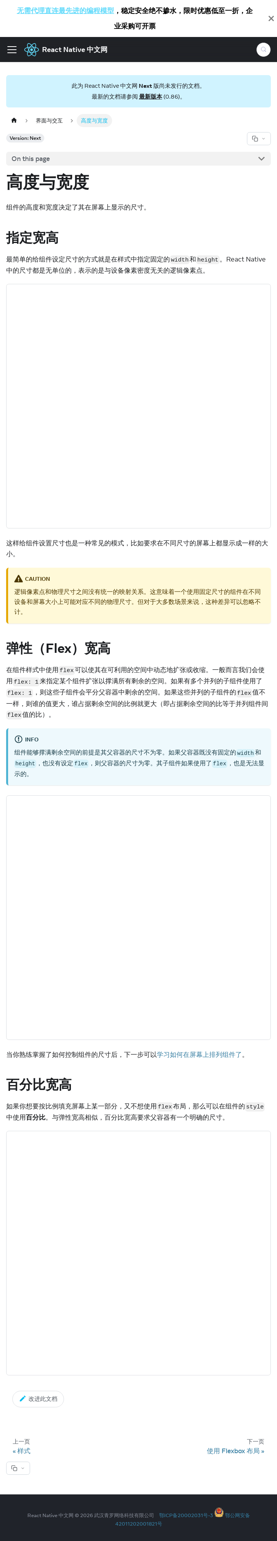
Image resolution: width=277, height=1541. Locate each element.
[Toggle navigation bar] (12, 49)
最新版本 (150, 96)
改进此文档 (38, 1398)
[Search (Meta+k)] (263, 49)
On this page (31, 158)
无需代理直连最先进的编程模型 (65, 10)
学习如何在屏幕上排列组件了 (199, 1054)
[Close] (271, 18)
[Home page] (14, 120)
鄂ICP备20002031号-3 (186, 1515)
